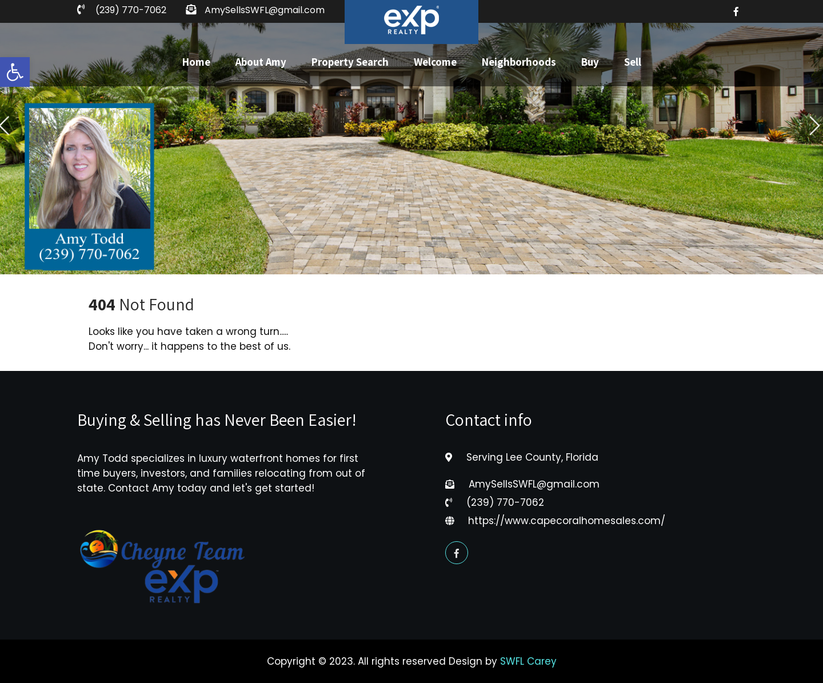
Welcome (435, 62)
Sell (632, 62)
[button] (15, 72)
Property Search (350, 62)
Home (196, 62)
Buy (590, 62)
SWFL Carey (528, 661)
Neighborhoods (519, 62)
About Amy (260, 62)
